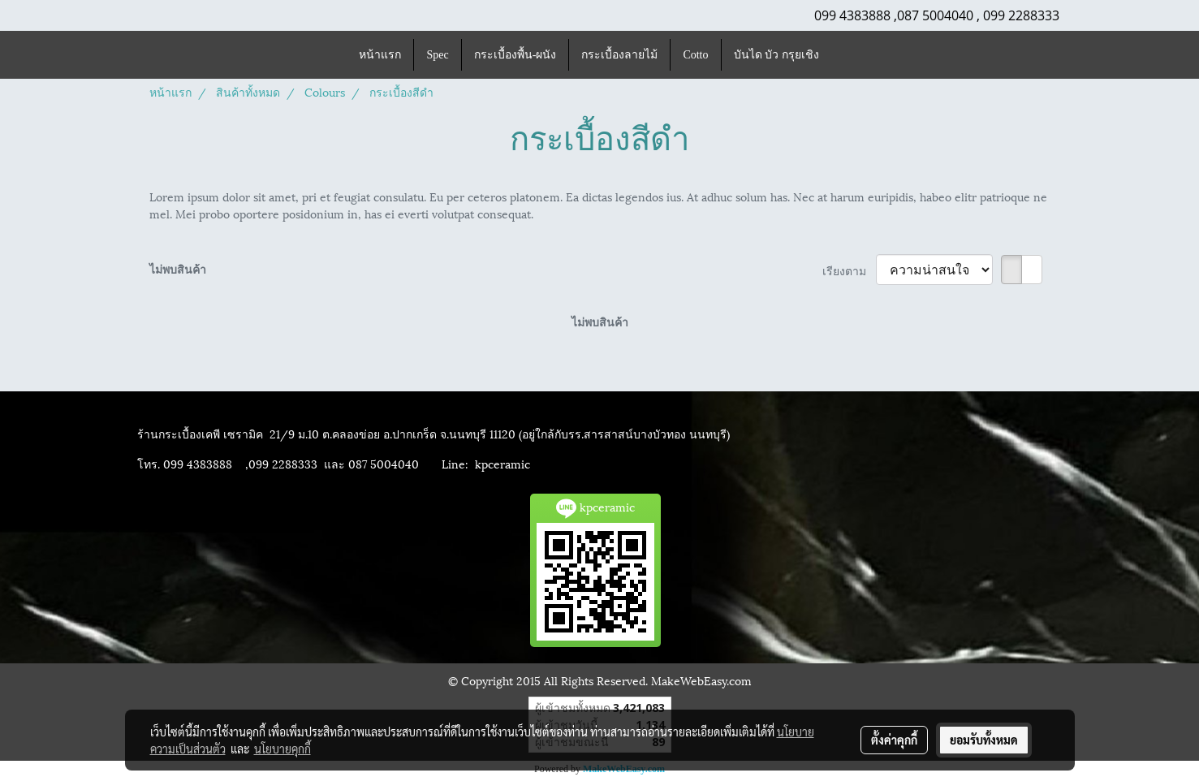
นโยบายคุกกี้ (282, 748)
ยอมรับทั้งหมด (984, 739)
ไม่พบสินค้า (177, 268)
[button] (845, 55)
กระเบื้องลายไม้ (619, 55)
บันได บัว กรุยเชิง (776, 55)
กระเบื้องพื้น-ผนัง (515, 55)
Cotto (695, 55)
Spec (437, 55)
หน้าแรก (380, 55)
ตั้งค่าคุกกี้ (894, 739)
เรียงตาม (849, 269)
